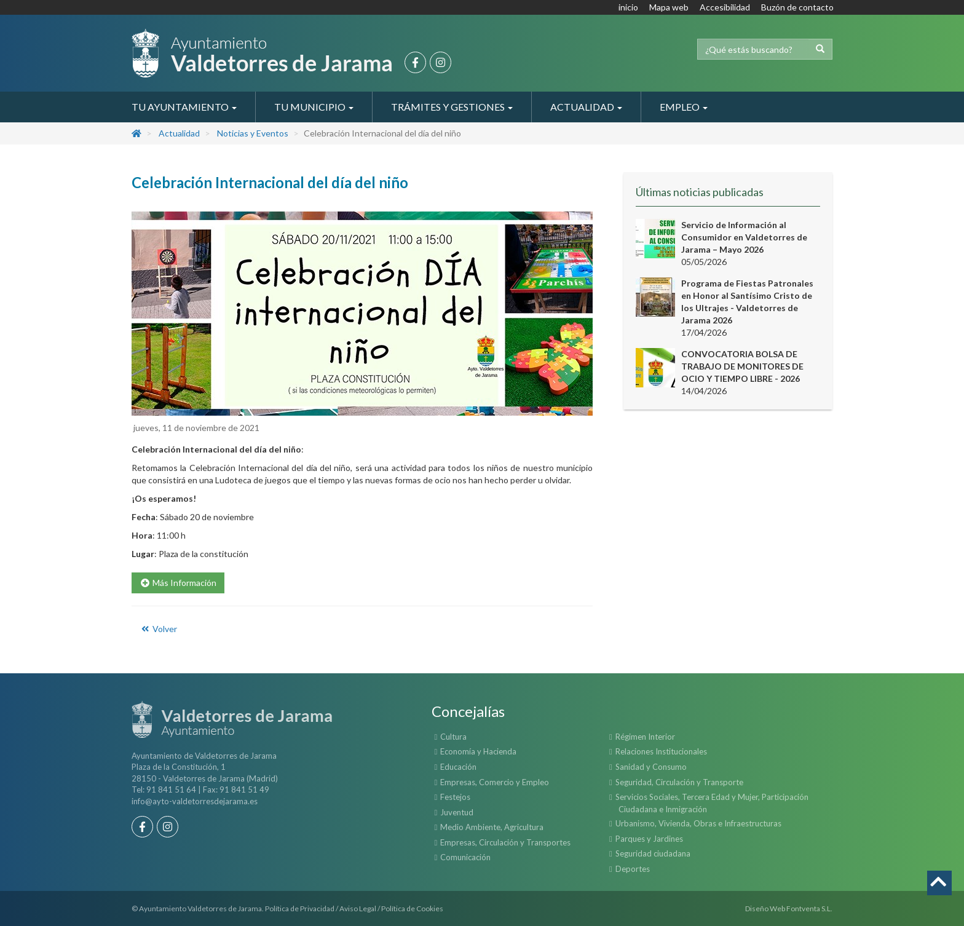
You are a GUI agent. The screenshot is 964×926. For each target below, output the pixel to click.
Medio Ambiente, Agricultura (491, 827)
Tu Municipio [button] (314, 107)
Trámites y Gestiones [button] (452, 107)
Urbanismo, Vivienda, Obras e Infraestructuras (698, 823)
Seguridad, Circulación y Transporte (679, 782)
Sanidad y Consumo (651, 767)
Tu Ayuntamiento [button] (184, 107)
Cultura (453, 737)
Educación (458, 767)
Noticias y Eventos (252, 133)
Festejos (455, 797)
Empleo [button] (684, 107)
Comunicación (465, 857)
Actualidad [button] (586, 107)
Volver (158, 628)
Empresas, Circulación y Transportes (505, 842)
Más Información (178, 582)
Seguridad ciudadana (652, 853)
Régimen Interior (645, 737)
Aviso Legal (357, 908)
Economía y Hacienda (478, 751)
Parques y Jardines (649, 839)
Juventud (456, 812)
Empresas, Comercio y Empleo (494, 782)
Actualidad (179, 133)
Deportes (632, 869)
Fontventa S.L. (809, 908)
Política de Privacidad (299, 908)
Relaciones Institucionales (661, 751)
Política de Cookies (412, 908)
